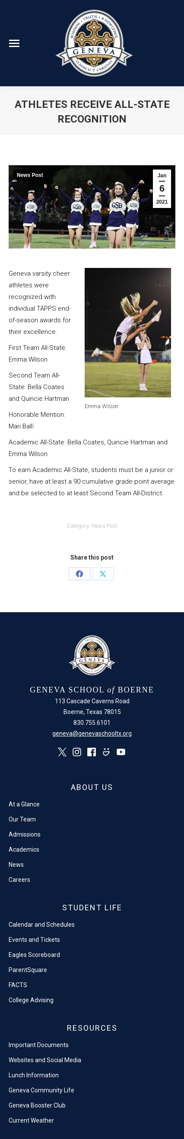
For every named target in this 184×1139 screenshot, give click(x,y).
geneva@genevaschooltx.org (92, 733)
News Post (30, 175)
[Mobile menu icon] (14, 43)
